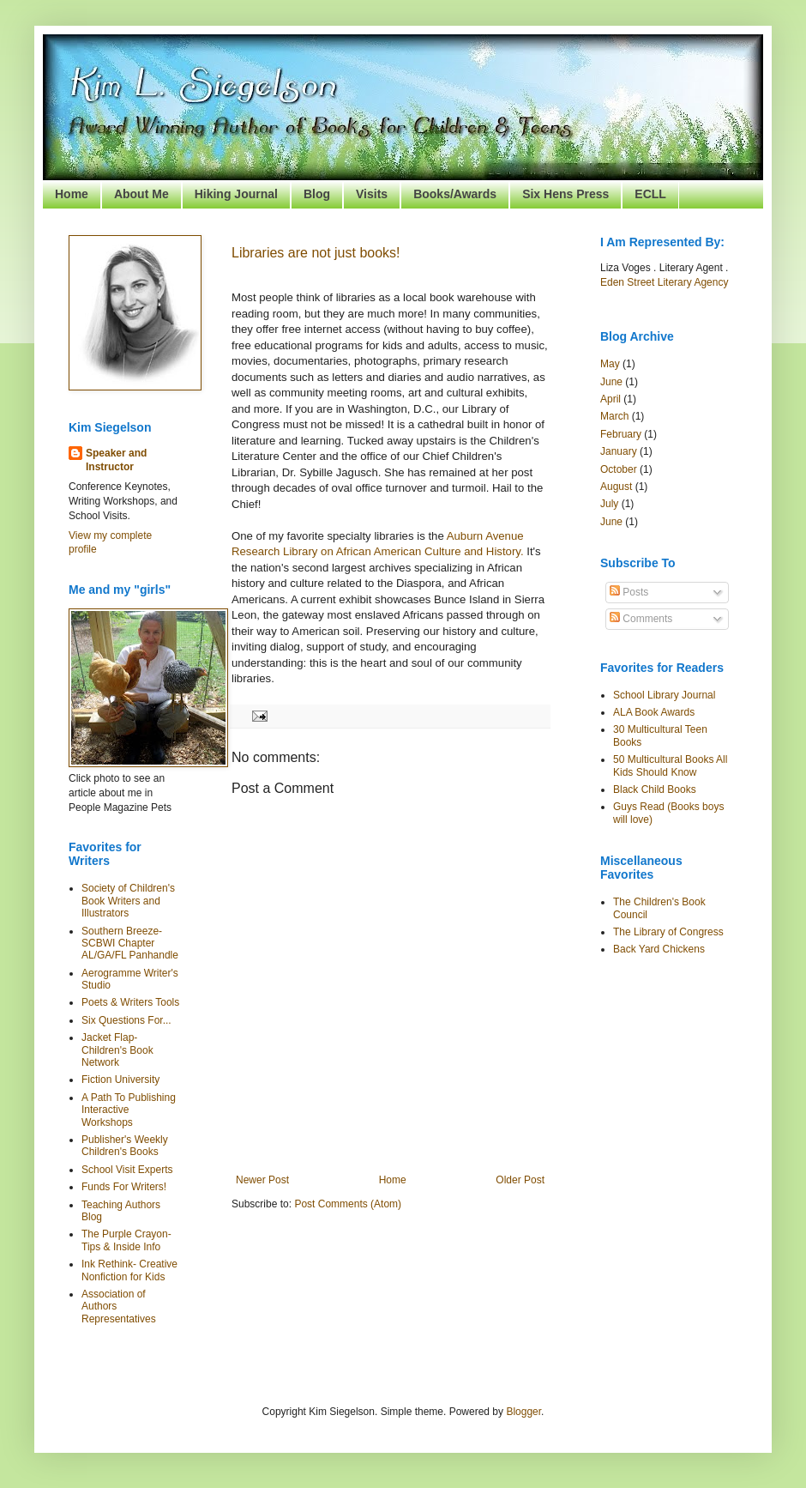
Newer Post (262, 1180)
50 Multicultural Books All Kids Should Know (670, 765)
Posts (629, 592)
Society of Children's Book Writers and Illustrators (128, 900)
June (611, 382)
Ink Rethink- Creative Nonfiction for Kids (129, 1270)
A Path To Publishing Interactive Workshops (128, 1110)
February (620, 434)
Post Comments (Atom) (347, 1204)
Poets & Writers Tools (130, 1002)
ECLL (650, 194)
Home (71, 194)
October (618, 469)
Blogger (523, 1412)
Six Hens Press (565, 194)
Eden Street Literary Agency (664, 282)
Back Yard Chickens (659, 949)
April (610, 399)
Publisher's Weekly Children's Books (124, 1146)
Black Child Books (654, 789)
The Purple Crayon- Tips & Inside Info (126, 1240)
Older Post (520, 1180)
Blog (317, 194)
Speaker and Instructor (116, 460)
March (614, 416)
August (616, 487)
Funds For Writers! (123, 1187)
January (618, 451)
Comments (641, 619)
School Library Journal (664, 695)
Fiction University (120, 1080)
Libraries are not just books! (316, 252)
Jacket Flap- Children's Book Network (117, 1049)
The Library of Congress (668, 932)
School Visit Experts (127, 1170)
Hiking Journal (236, 194)
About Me (141, 194)
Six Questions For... (126, 1020)
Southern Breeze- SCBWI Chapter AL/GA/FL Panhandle (129, 943)
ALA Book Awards (654, 712)
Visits (372, 194)
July (609, 504)
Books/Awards (454, 194)
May (610, 364)
